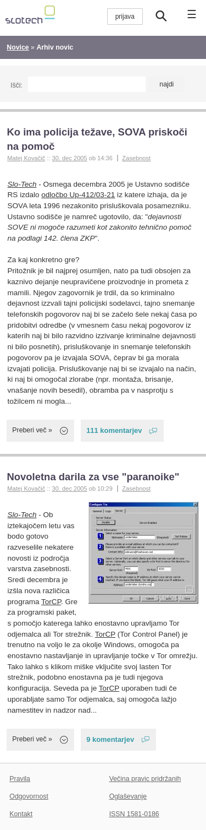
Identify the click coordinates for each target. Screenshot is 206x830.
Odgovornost (28, 796)
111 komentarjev (114, 430)
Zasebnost (136, 158)
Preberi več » (32, 430)
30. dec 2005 (69, 158)
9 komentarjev (110, 739)
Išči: (16, 85)
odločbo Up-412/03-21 (78, 195)
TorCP (51, 602)
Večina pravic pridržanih (145, 779)
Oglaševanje (128, 796)
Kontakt (20, 814)
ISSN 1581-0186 (134, 814)
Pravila (19, 779)
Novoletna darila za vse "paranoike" (93, 476)
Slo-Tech (22, 184)
